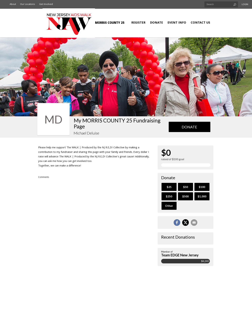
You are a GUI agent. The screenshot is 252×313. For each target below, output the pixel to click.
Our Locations (27, 4)
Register (138, 23)
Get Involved (46, 4)
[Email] (194, 222)
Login (245, 4)
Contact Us (200, 23)
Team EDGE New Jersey (180, 255)
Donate (156, 23)
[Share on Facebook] (177, 222)
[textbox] (221, 4)
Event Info (176, 23)
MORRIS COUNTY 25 (109, 23)
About (13, 4)
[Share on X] (185, 222)
